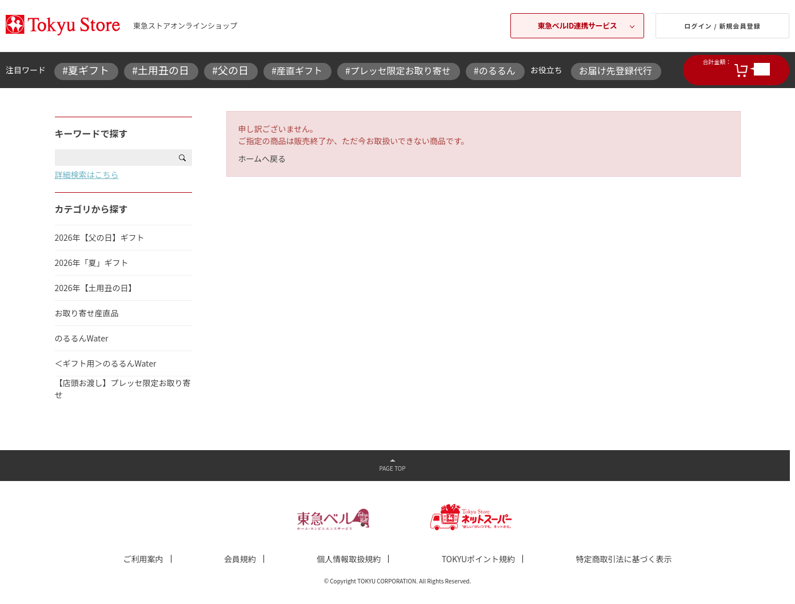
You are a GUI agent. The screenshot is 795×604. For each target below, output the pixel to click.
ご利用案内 (143, 559)
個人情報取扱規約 (349, 559)
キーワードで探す (91, 133)
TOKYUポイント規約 (478, 559)
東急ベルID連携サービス (577, 25)
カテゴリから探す (91, 209)
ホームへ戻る (262, 158)
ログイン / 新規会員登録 (722, 25)
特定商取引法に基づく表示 (624, 559)
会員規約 (240, 559)
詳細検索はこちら (87, 174)
